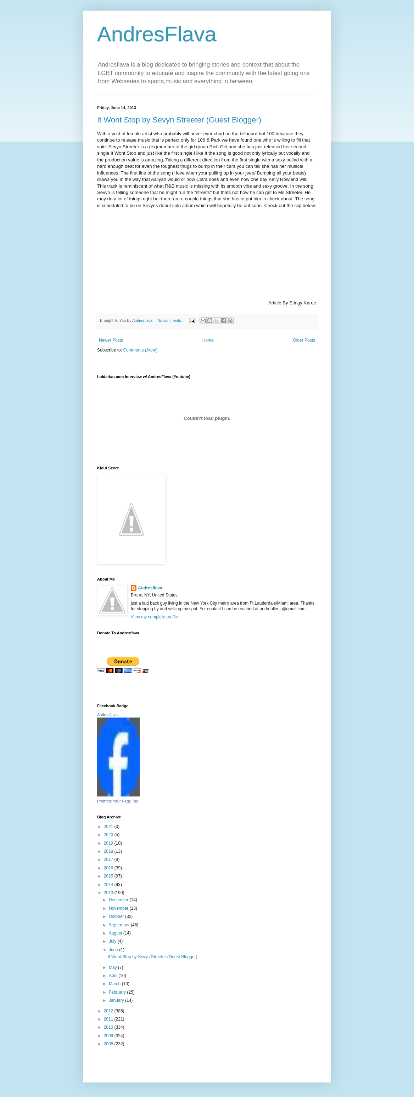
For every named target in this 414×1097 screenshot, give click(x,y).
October (117, 916)
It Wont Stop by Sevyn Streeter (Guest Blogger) (179, 119)
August (116, 933)
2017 (109, 859)
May (113, 967)
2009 (109, 1035)
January (117, 1000)
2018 (109, 851)
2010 (109, 1027)
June (114, 949)
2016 (109, 867)
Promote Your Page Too (117, 801)
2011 (109, 1019)
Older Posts (304, 340)
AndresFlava (157, 34)
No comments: (170, 320)
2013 (109, 892)
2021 (109, 826)
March (115, 983)
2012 (109, 1011)
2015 (109, 876)
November (119, 908)
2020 (109, 834)
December (119, 899)
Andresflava (150, 587)
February (118, 992)
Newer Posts (111, 340)
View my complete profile (154, 617)
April (113, 975)
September (120, 924)
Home (208, 340)
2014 (109, 884)
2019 (109, 843)
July (113, 941)
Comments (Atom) (140, 350)
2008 (109, 1043)
